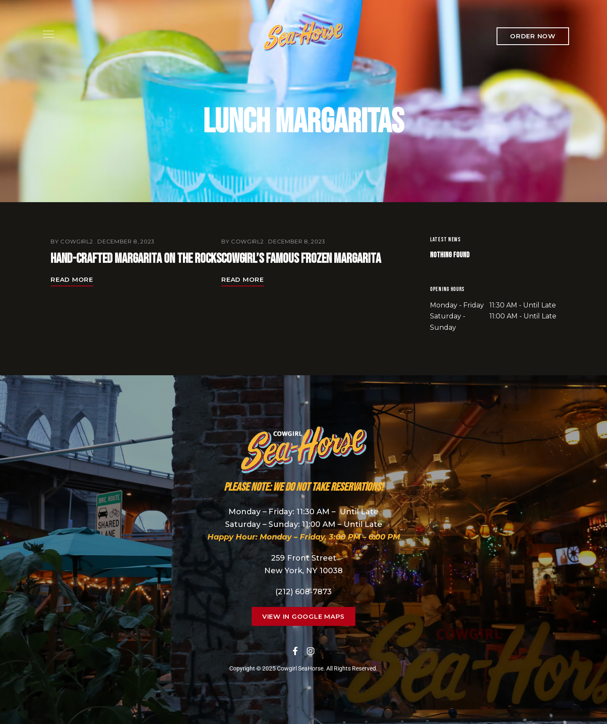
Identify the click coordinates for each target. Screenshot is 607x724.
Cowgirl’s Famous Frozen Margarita (301, 259)
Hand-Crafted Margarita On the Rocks (136, 259)
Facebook (295, 651)
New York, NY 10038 (303, 570)
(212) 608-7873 (303, 591)
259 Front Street (303, 558)
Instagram (310, 651)
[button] (533, 36)
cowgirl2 (76, 241)
